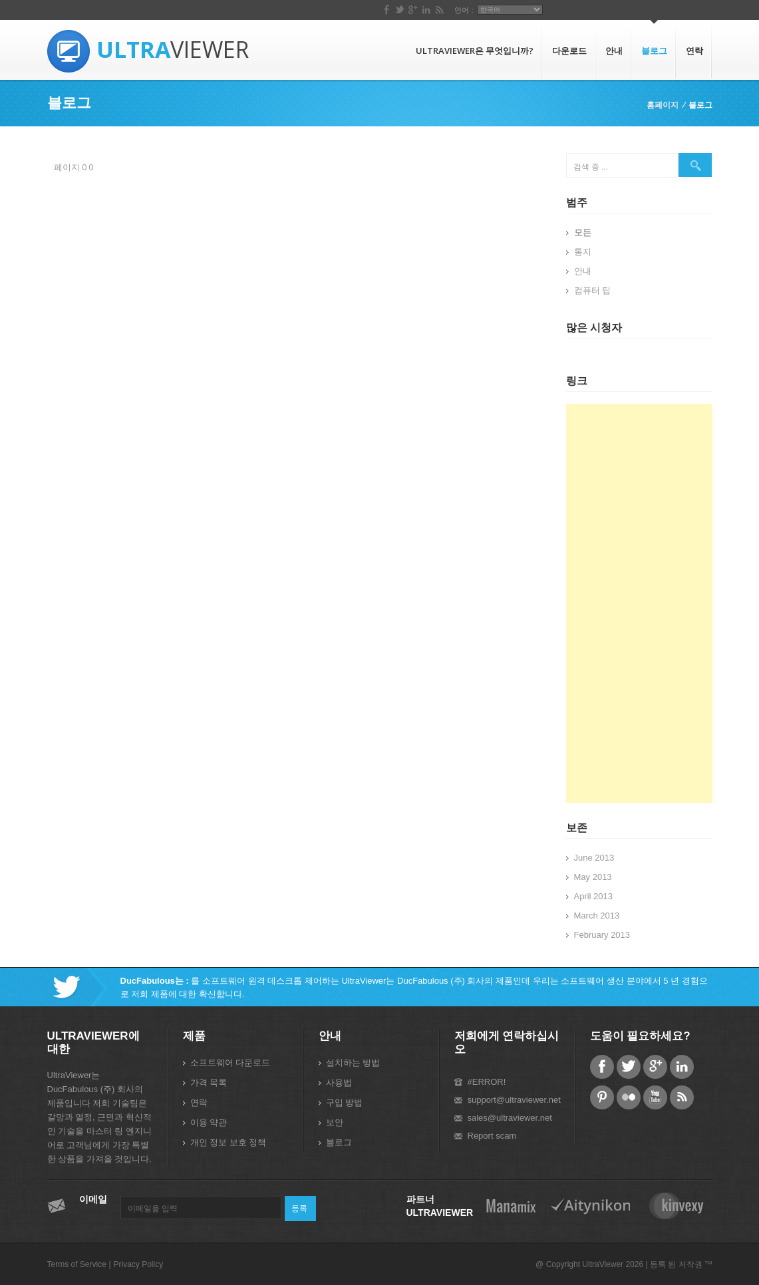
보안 (334, 1122)
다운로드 (569, 51)
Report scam (492, 1136)
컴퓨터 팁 (592, 290)
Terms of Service (76, 1264)
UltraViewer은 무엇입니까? (474, 51)
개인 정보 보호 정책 (228, 1142)
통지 (582, 252)
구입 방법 (344, 1102)
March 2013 (597, 916)
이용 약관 (209, 1122)
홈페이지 (663, 104)
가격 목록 (209, 1082)
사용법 (339, 1082)
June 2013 (594, 858)
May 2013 (593, 877)
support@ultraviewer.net (514, 1100)
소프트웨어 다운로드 (230, 1063)
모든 (582, 232)
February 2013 (602, 935)
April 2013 (593, 896)
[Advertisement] (639, 603)
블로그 (654, 51)
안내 (614, 51)
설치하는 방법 (353, 1063)
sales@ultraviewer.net (510, 1118)
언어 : (630, 10)
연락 (694, 51)
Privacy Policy (138, 1264)
